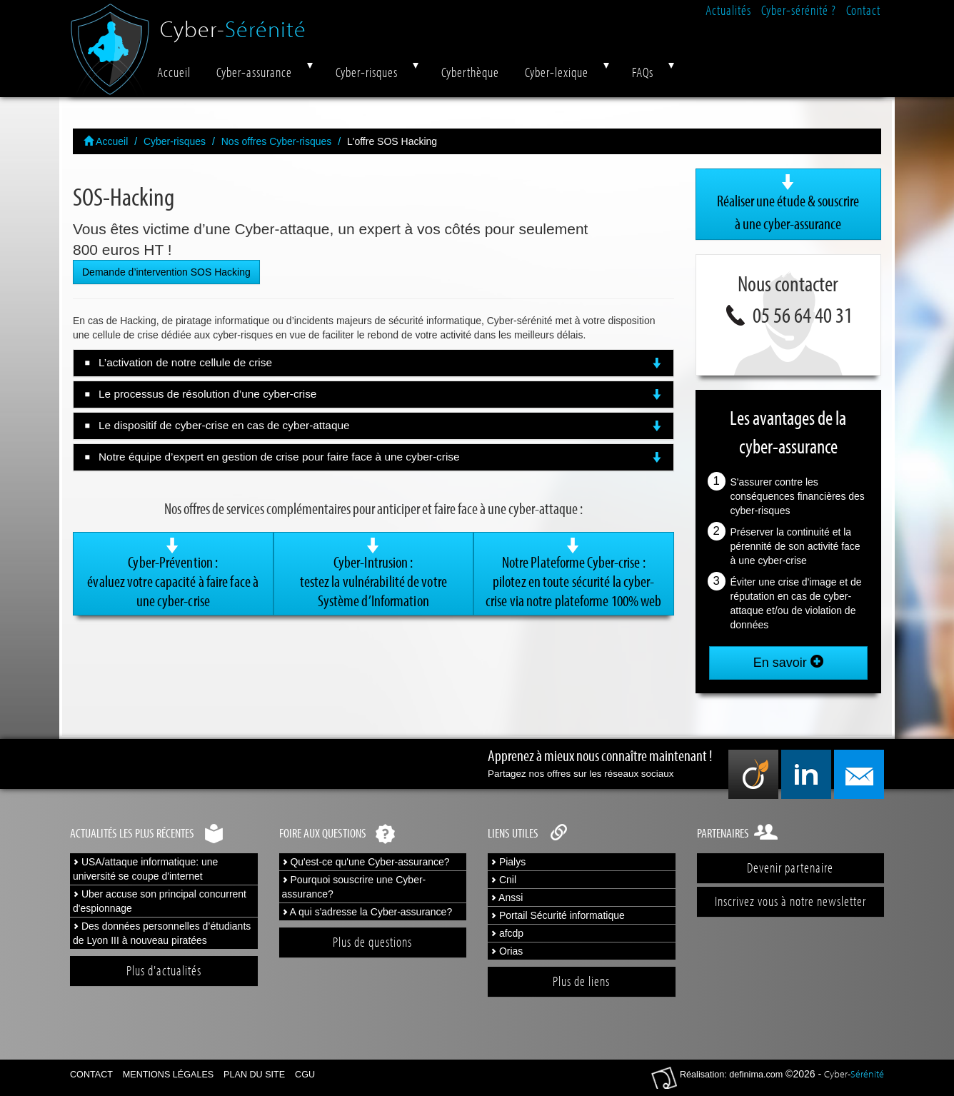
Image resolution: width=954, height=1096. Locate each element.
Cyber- (233, 23)
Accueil (174, 72)
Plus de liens (581, 981)
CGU (305, 1075)
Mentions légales (168, 1075)
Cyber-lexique (556, 72)
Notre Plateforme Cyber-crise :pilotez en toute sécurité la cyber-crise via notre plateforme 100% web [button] (574, 573)
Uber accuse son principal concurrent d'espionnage (159, 901)
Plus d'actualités (163, 970)
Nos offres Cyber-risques (276, 141)
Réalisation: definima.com (731, 1075)
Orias (507, 951)
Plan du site (254, 1075)
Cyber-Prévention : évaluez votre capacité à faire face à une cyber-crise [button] (173, 573)
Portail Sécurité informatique (558, 915)
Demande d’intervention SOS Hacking (166, 272)
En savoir (788, 662)
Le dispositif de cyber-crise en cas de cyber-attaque (381, 425)
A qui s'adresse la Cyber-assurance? (367, 911)
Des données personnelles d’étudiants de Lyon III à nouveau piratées (162, 933)
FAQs (642, 72)
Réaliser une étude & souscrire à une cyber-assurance (788, 203)
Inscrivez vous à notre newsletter (790, 901)
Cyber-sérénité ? (798, 10)
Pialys (508, 862)
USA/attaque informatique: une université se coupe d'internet (145, 869)
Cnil (503, 879)
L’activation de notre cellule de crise (381, 362)
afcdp (507, 933)
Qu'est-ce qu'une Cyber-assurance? (366, 862)
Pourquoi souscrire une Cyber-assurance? (354, 887)
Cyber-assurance (254, 72)
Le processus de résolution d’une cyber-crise (381, 394)
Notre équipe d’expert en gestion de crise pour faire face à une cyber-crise (381, 457)
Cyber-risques (367, 72)
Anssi (507, 897)
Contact (863, 10)
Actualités (728, 10)
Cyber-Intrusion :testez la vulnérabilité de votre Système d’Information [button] (374, 573)
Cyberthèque (470, 72)
